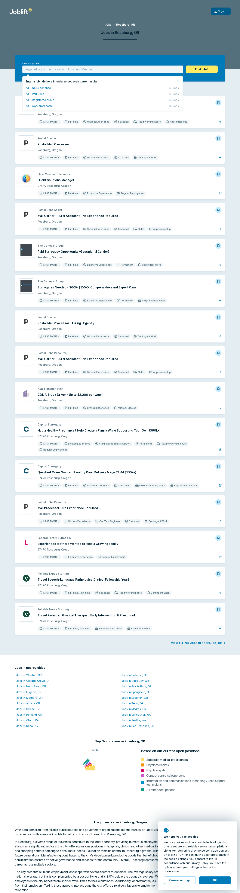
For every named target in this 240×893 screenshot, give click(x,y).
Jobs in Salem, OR (27, 709)
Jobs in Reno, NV (27, 726)
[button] (202, 69)
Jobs (108, 24)
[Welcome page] (20, 11)
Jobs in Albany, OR (28, 703)
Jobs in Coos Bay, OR (135, 680)
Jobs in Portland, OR (29, 714)
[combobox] (102, 69)
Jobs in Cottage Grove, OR (33, 680)
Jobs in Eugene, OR (28, 692)
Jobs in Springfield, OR (136, 692)
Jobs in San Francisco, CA (138, 726)
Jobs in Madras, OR (134, 709)
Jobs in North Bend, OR (31, 686)
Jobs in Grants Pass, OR (137, 686)
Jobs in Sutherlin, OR (135, 675)
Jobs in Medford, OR (29, 697)
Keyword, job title (30, 63)
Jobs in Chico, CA (27, 720)
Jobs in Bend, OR (132, 703)
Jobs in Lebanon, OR (135, 697)
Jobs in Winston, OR (29, 675)
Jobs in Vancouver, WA (136, 714)
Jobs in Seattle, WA (134, 720)
